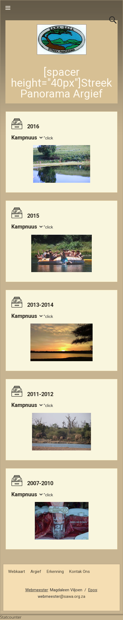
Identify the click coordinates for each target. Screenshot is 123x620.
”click (48, 138)
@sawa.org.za (72, 596)
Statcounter (10, 617)
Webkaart (16, 571)
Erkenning (55, 571)
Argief (35, 571)
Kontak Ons (79, 571)
